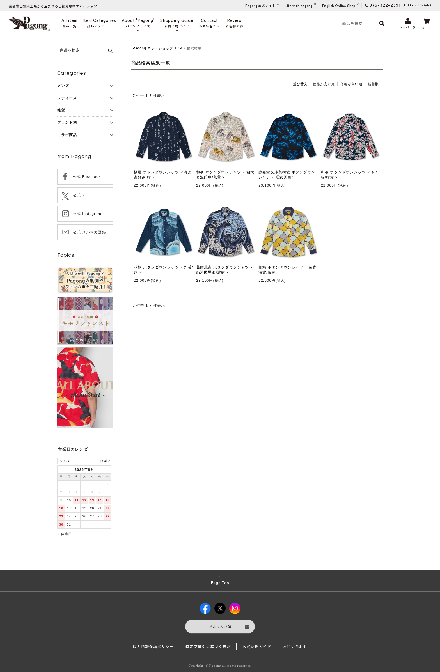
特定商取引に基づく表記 (208, 646)
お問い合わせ (295, 646)
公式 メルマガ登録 (89, 232)
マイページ (408, 23)
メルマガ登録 (220, 626)
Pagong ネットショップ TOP (157, 48)
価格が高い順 (351, 84)
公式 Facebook (87, 177)
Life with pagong (299, 5)
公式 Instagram (87, 214)
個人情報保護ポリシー (153, 646)
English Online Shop (338, 5)
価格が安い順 (324, 84)
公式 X (79, 195)
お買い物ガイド (256, 646)
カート (426, 23)
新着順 (373, 84)
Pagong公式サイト (260, 5)
